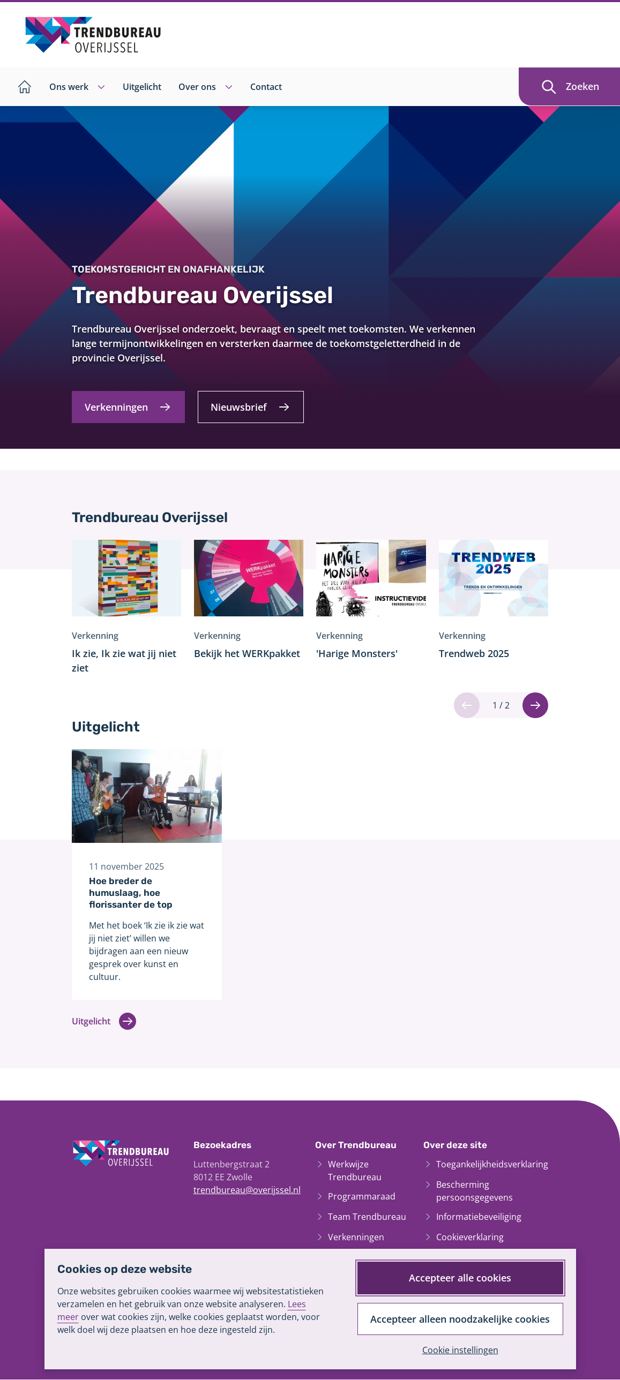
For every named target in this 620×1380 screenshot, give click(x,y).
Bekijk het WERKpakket (247, 653)
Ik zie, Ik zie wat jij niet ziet (124, 660)
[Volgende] (535, 705)
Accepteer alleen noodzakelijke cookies (460, 1318)
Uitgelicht (104, 1022)
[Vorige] (467, 705)
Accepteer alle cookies (460, 1277)
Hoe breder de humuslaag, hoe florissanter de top (131, 893)
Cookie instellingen (460, 1350)
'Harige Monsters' (357, 653)
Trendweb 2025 (474, 653)
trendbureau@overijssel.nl (247, 1190)
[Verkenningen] (128, 406)
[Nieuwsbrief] (251, 406)
